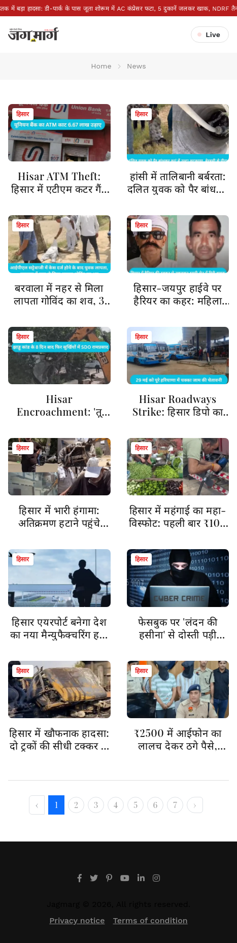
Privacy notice (77, 920)
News (136, 66)
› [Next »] (194, 804)
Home (101, 66)
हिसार (22, 114)
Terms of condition (150, 920)
